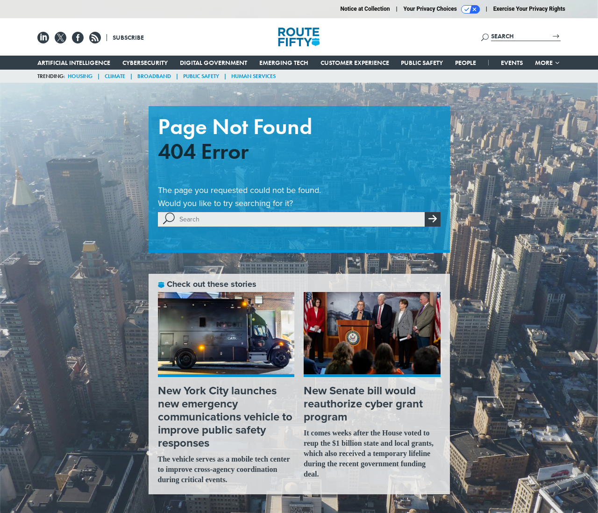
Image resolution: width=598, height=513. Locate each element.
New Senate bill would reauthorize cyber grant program (363, 403)
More (548, 62)
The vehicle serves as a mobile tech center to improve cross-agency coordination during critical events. (224, 469)
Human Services (253, 76)
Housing (80, 76)
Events (512, 62)
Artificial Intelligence (73, 62)
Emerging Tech (283, 62)
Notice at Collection (365, 9)
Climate (115, 76)
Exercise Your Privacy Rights (529, 9)
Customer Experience (354, 62)
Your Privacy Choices (442, 9)
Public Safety (422, 62)
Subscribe (128, 37)
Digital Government (213, 62)
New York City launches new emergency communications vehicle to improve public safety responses (225, 416)
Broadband (154, 76)
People (465, 62)
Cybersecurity (145, 62)
